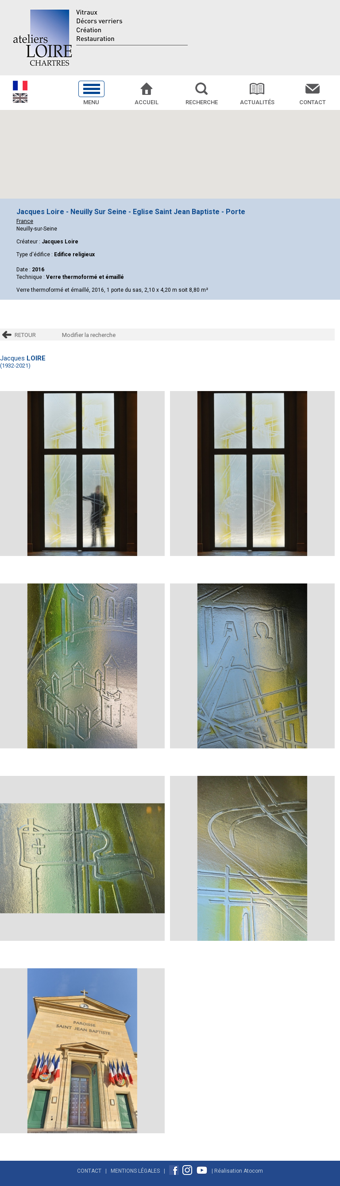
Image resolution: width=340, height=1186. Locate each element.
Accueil (146, 102)
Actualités (257, 102)
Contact (312, 102)
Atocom (253, 1171)
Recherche (201, 102)
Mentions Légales (135, 1171)
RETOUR (25, 335)
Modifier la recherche (89, 335)
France (24, 221)
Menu (91, 102)
